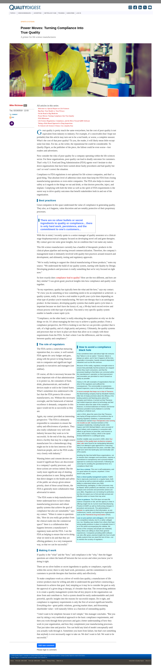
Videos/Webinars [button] (24, 13)
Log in (78, 13)
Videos (43, 660)
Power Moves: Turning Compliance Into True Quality (56, 116)
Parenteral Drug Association (96, 515)
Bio (25, 105)
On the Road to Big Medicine (48, 113)
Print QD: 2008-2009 (34, 660)
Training (61, 13)
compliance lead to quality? (68, 277)
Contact (63, 655)
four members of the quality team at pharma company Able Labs (94, 441)
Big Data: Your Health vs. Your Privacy (51, 111)
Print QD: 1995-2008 (21, 660)
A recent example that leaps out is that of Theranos (95, 391)
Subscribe (70, 13)
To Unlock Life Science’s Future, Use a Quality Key (55, 126)
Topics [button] (12, 13)
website (80, 510)
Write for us (60, 660)
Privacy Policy (51, 660)
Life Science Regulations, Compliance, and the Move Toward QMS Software (64, 121)
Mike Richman (16, 105)
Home (12, 660)
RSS (13, 117)
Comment (15, 114)
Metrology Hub (50, 13)
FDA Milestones (43, 118)
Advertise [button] (37, 13)
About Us (148, 660)
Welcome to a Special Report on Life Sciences (53, 108)
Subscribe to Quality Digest (136, 660)
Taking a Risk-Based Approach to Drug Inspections (55, 123)
